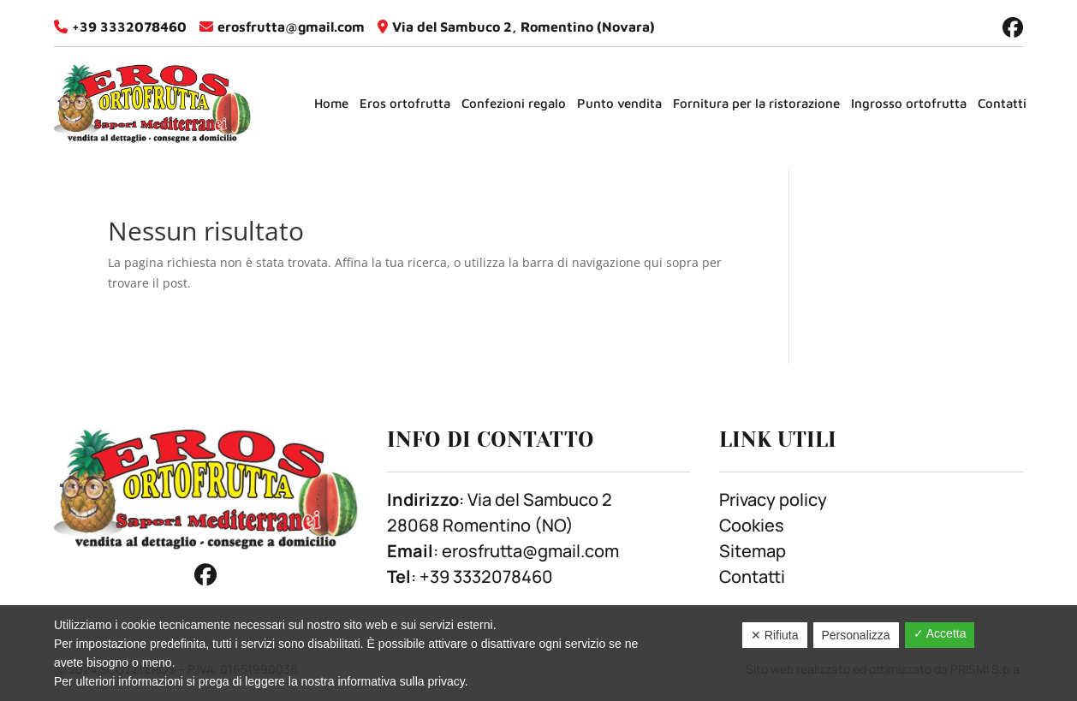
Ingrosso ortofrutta (909, 103)
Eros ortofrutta (405, 103)
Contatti (1002, 103)
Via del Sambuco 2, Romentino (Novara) (523, 26)
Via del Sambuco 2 (539, 499)
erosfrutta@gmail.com (291, 26)
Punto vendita (619, 103)
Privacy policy (773, 499)
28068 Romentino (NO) (480, 525)
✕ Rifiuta (775, 635)
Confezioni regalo (513, 103)
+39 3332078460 (129, 26)
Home (331, 103)
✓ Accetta (940, 633)
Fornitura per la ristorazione (756, 103)
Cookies (751, 525)
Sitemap (752, 550)
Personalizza (856, 635)
